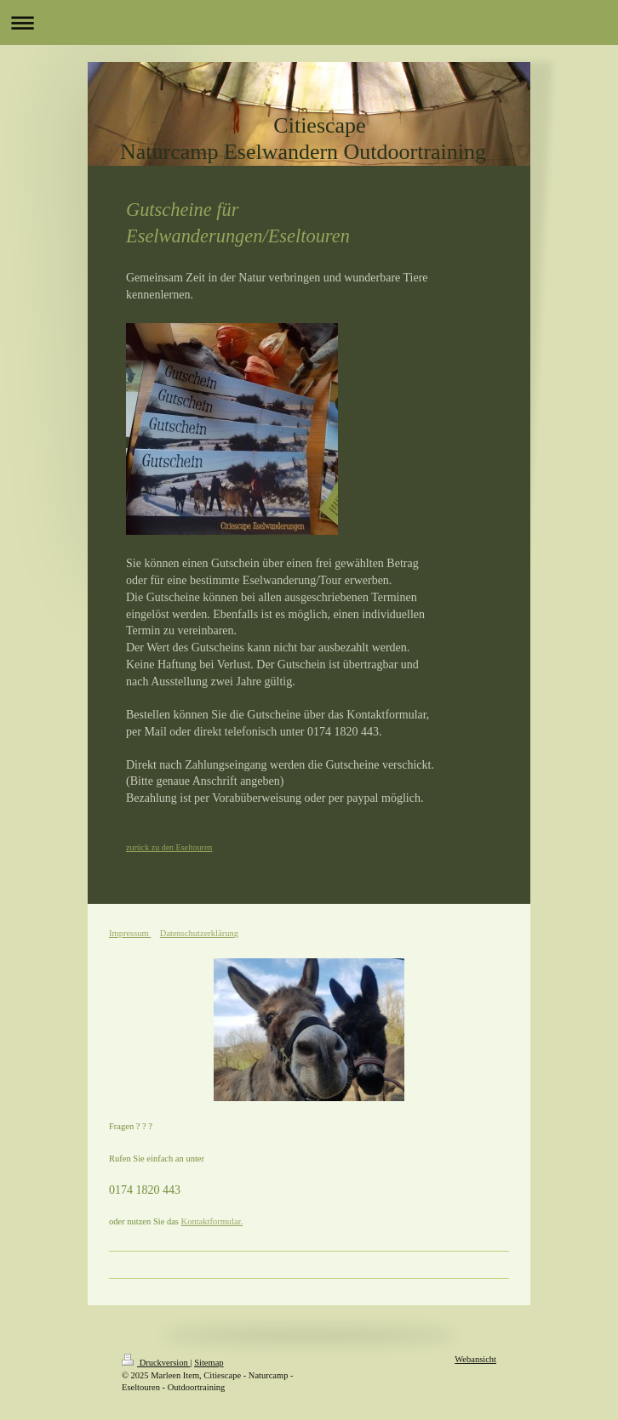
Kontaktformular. (212, 1221)
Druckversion (156, 1362)
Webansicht (475, 1359)
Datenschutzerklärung (199, 933)
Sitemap (208, 1362)
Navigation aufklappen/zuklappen (309, 22)
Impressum (130, 933)
